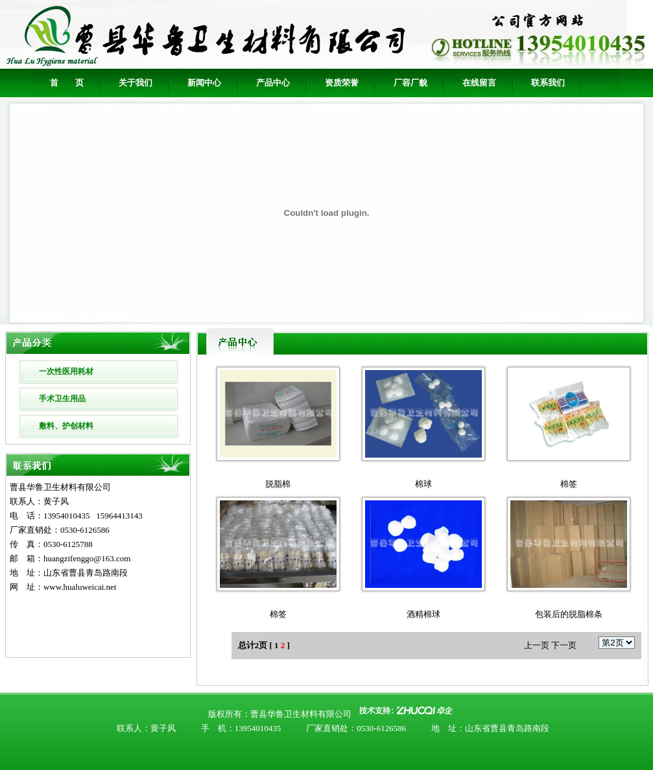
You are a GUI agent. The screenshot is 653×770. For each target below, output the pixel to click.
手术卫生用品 (62, 398)
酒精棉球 (423, 614)
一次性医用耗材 (66, 371)
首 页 (67, 83)
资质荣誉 (342, 83)
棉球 (423, 484)
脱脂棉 (278, 484)
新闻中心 (204, 83)
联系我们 (548, 83)
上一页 (536, 645)
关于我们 (135, 83)
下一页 (563, 645)
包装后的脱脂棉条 (568, 614)
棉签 (568, 484)
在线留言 (479, 83)
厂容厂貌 (410, 83)
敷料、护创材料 (66, 425)
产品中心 (273, 83)
